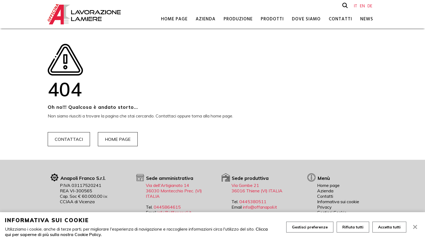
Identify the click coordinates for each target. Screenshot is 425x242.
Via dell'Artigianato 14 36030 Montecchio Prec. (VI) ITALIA (174, 191)
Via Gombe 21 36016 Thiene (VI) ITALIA (256, 188)
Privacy (324, 207)
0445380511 (252, 201)
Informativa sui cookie (338, 201)
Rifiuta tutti (352, 227)
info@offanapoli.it (260, 207)
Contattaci (69, 139)
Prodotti (272, 19)
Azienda (205, 19)
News (366, 19)
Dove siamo (306, 19)
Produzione (238, 19)
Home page (174, 19)
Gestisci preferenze (310, 227)
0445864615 (167, 207)
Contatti (340, 19)
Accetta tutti (389, 227)
